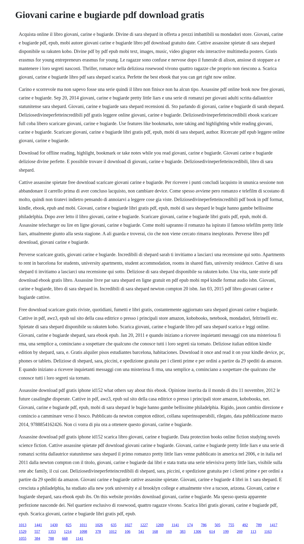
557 (37, 532)
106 (127, 532)
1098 (83, 532)
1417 (273, 525)
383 (182, 532)
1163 (267, 532)
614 (212, 532)
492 (245, 525)
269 (239, 532)
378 (98, 532)
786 (204, 525)
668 (65, 538)
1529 (22, 532)
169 (169, 532)
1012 (113, 532)
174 (190, 525)
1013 (22, 525)
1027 (128, 525)
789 (259, 525)
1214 (67, 532)
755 (231, 525)
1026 (99, 525)
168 (155, 532)
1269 (159, 525)
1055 (22, 538)
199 (226, 532)
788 (51, 538)
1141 (175, 525)
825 (68, 525)
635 (113, 525)
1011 (83, 525)
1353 (52, 532)
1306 (197, 532)
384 (37, 538)
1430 (54, 525)
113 (253, 532)
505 (217, 525)
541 (141, 532)
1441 (38, 525)
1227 (144, 525)
